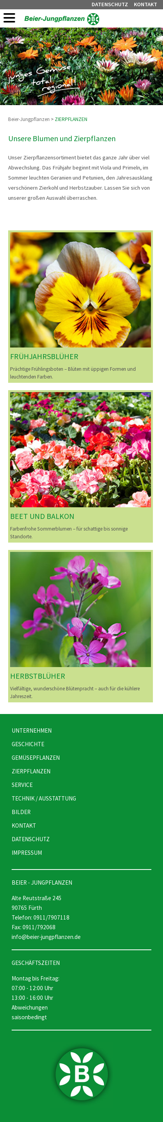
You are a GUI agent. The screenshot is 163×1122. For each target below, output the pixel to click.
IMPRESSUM (27, 852)
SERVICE (22, 784)
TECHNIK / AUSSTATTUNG (44, 798)
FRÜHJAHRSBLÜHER (44, 356)
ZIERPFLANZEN (71, 119)
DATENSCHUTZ (110, 4)
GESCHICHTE (28, 744)
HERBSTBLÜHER (37, 676)
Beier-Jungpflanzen (29, 119)
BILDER (21, 812)
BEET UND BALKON (42, 516)
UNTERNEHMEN (32, 730)
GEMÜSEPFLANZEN (36, 757)
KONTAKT (145, 4)
